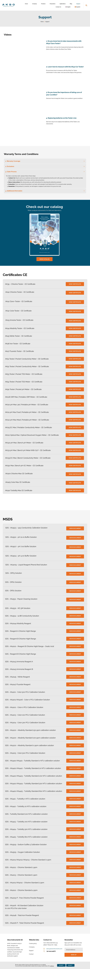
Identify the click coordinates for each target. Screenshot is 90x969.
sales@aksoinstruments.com (54, 949)
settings (52, 966)
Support (31, 950)
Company (31, 947)
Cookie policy (33, 943)
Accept (61, 965)
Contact (31, 954)
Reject (70, 965)
